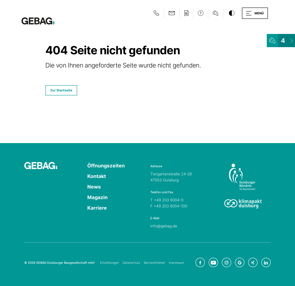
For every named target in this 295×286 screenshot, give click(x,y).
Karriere (97, 208)
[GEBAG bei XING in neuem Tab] (253, 262)
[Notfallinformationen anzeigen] (156, 13)
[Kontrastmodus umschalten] (231, 13)
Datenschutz (131, 263)
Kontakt (96, 176)
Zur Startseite (61, 90)
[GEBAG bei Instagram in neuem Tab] (226, 262)
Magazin (97, 197)
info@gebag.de (163, 226)
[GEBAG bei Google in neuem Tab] (239, 262)
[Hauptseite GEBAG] (37, 20)
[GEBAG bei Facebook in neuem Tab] (200, 262)
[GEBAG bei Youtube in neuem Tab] (213, 262)
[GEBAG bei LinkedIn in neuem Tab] (266, 262)
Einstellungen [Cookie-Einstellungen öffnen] (109, 263)
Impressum (176, 263)
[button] (255, 13)
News (94, 187)
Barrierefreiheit (154, 263)
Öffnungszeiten (106, 166)
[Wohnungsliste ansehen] (281, 40)
